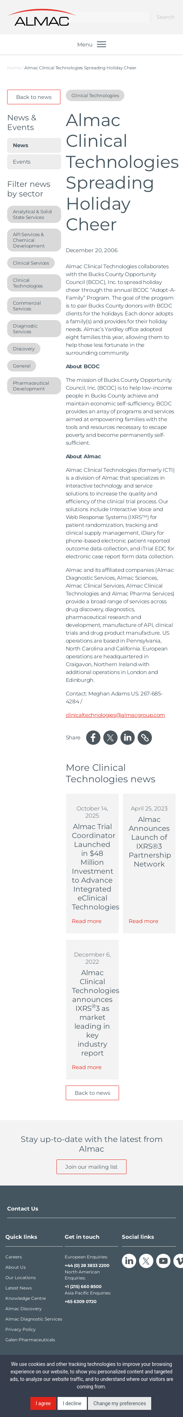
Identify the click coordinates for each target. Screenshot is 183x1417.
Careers (13, 1256)
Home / (15, 67)
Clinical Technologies (28, 283)
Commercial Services (27, 305)
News (20, 145)
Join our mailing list (91, 1166)
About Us (15, 1267)
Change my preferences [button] (119, 1403)
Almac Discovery (23, 1308)
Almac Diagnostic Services (33, 1319)
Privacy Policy (20, 1329)
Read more (87, 921)
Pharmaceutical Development (31, 385)
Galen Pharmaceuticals (30, 1339)
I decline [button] (72, 1403)
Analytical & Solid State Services (32, 214)
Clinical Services (31, 263)
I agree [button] (43, 1403)
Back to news (33, 97)
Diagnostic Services (25, 328)
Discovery (24, 348)
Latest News (18, 1288)
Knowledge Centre (25, 1298)
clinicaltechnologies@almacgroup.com (115, 715)
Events (21, 161)
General (21, 366)
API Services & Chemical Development (28, 240)
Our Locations (20, 1277)
